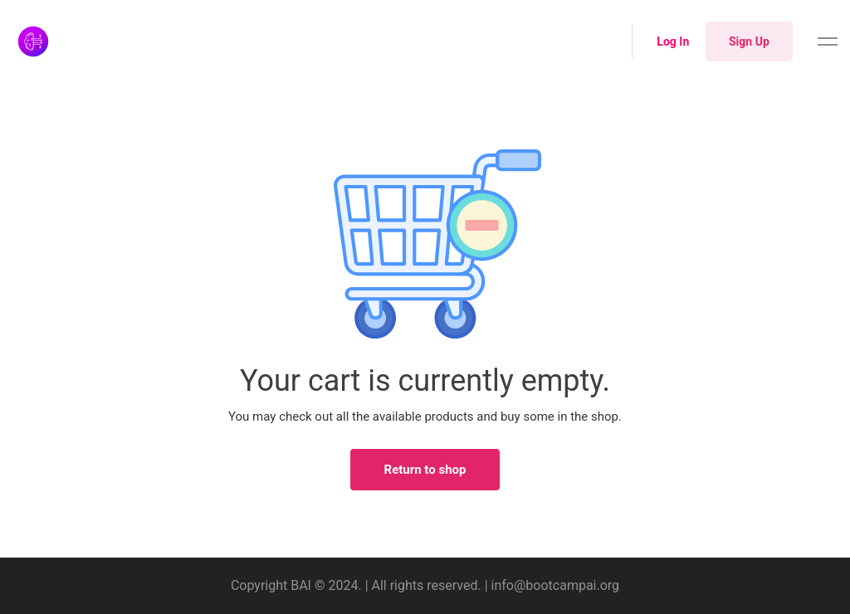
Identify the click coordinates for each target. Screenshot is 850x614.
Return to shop (425, 469)
